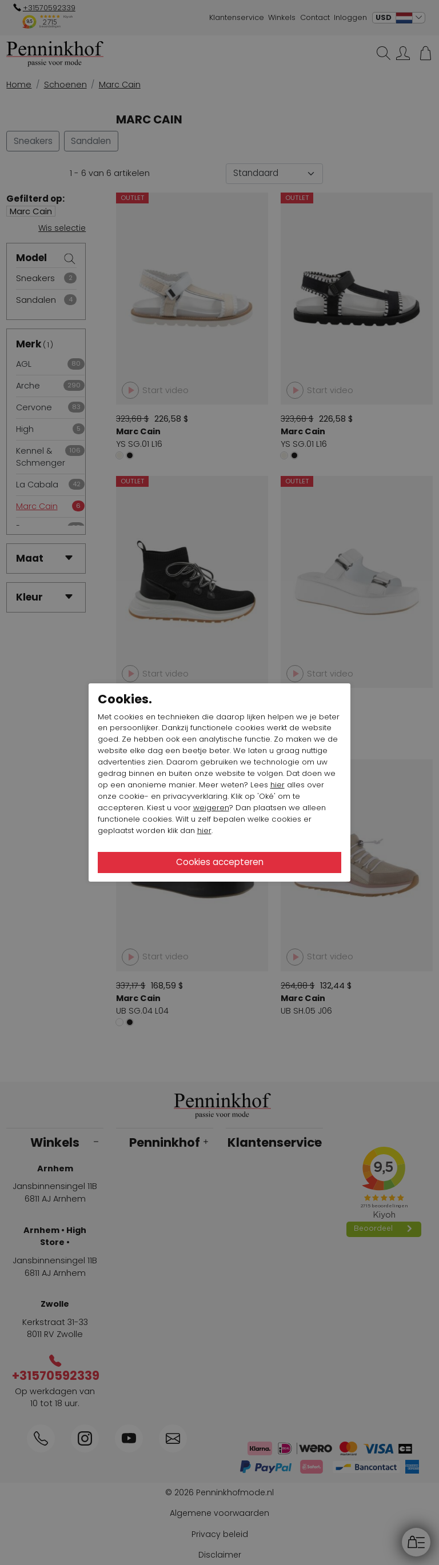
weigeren (211, 807)
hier (277, 784)
